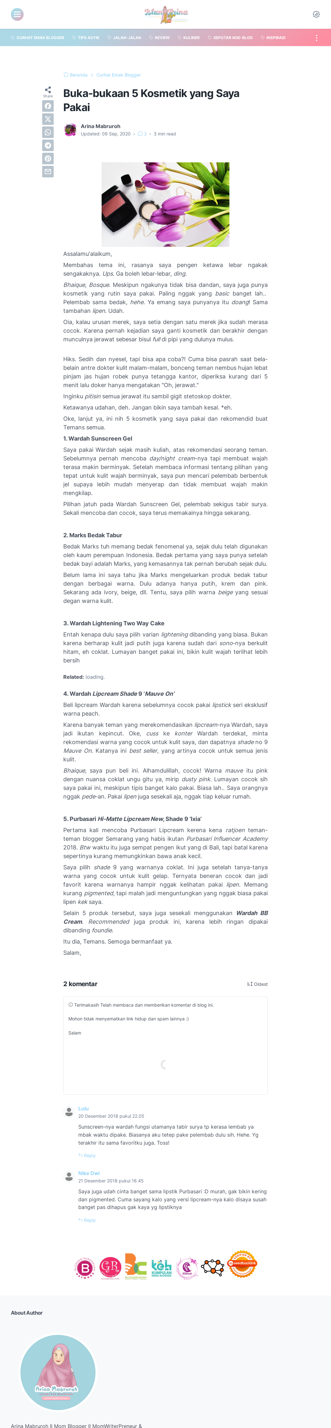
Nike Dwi (89, 1173)
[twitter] (48, 119)
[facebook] (48, 106)
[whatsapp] (48, 132)
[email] (48, 171)
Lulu (83, 1108)
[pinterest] (48, 158)
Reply (89, 1155)
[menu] (17, 14)
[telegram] (48, 145)
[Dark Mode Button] (316, 14)
